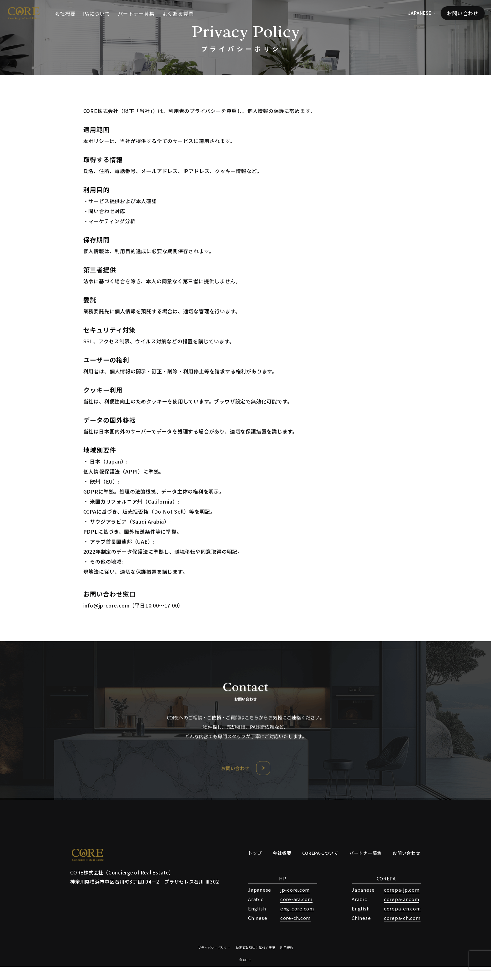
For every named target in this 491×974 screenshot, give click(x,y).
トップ (247, 860)
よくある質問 (178, 13)
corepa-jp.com (393, 897)
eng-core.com (288, 915)
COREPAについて (315, 860)
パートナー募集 (136, 13)
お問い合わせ (462, 13)
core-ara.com (287, 906)
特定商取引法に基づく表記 (255, 954)
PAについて (96, 13)
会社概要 (64, 13)
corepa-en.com (393, 915)
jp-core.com (286, 897)
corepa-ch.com (393, 925)
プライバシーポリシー (214, 954)
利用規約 (286, 954)
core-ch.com (286, 925)
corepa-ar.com (393, 906)
